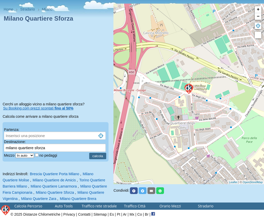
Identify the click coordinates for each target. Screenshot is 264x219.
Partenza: (11, 130)
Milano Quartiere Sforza (55, 192)
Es (112, 214)
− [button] (258, 16)
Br (146, 214)
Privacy (69, 214)
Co (139, 214)
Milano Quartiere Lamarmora (54, 186)
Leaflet (233, 182)
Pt (118, 214)
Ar (125, 214)
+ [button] (258, 9)
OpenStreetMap (253, 182)
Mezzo (9, 155)
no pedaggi (48, 155)
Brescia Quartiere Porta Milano (54, 174)
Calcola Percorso (28, 206)
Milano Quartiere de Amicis (54, 180)
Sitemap (100, 214)
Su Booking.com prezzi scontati (38, 108)
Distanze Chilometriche (41, 214)
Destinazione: (15, 142)
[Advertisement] (57, 63)
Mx (131, 214)
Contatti (84, 214)
